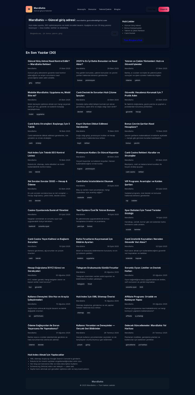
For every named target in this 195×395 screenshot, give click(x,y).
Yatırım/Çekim (105, 9)
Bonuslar (92, 9)
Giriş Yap (151, 9)
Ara (114, 33)
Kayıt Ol (163, 9)
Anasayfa (81, 9)
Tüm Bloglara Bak (133, 40)
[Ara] (69, 33)
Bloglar (117, 9)
